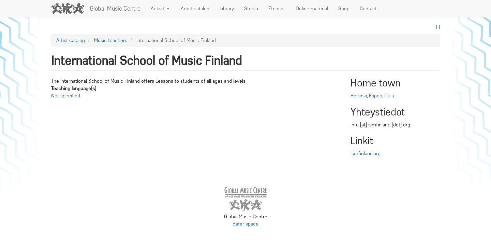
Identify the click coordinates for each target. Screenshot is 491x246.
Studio (251, 8)
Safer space (245, 224)
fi (438, 27)
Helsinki (359, 96)
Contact (368, 8)
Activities (160, 8)
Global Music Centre (115, 8)
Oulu (389, 96)
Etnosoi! (276, 8)
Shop (343, 8)
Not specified (65, 96)
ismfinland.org (366, 153)
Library (227, 8)
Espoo (375, 96)
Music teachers (110, 40)
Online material (312, 8)
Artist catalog (195, 8)
